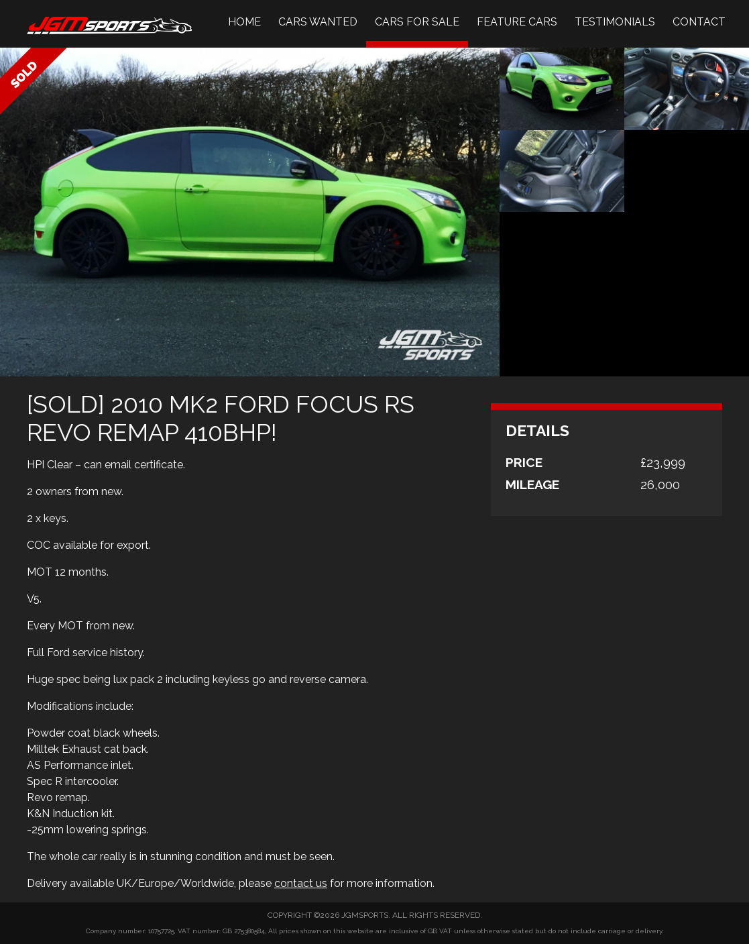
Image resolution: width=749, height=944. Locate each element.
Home (244, 21)
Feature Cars (517, 21)
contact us (300, 883)
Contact (699, 21)
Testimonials (615, 21)
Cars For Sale (417, 21)
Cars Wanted (317, 21)
